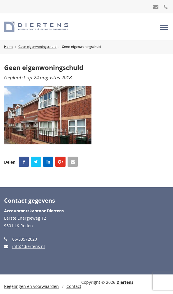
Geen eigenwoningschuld (37, 47)
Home (8, 47)
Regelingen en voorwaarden (31, 286)
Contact (73, 286)
